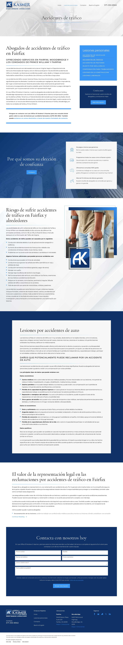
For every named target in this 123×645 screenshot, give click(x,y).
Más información (98, 102)
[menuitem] (98, 55)
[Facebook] (94, 614)
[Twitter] (106, 614)
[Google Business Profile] (98, 614)
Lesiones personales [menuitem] (71, 5)
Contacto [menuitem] (83, 5)
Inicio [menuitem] (59, 5)
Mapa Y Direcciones (62, 624)
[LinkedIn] (110, 614)
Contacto (37, 621)
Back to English (39, 625)
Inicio (35, 614)
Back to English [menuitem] (94, 5)
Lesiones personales (40, 618)
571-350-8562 (110, 5)
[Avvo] (102, 614)
